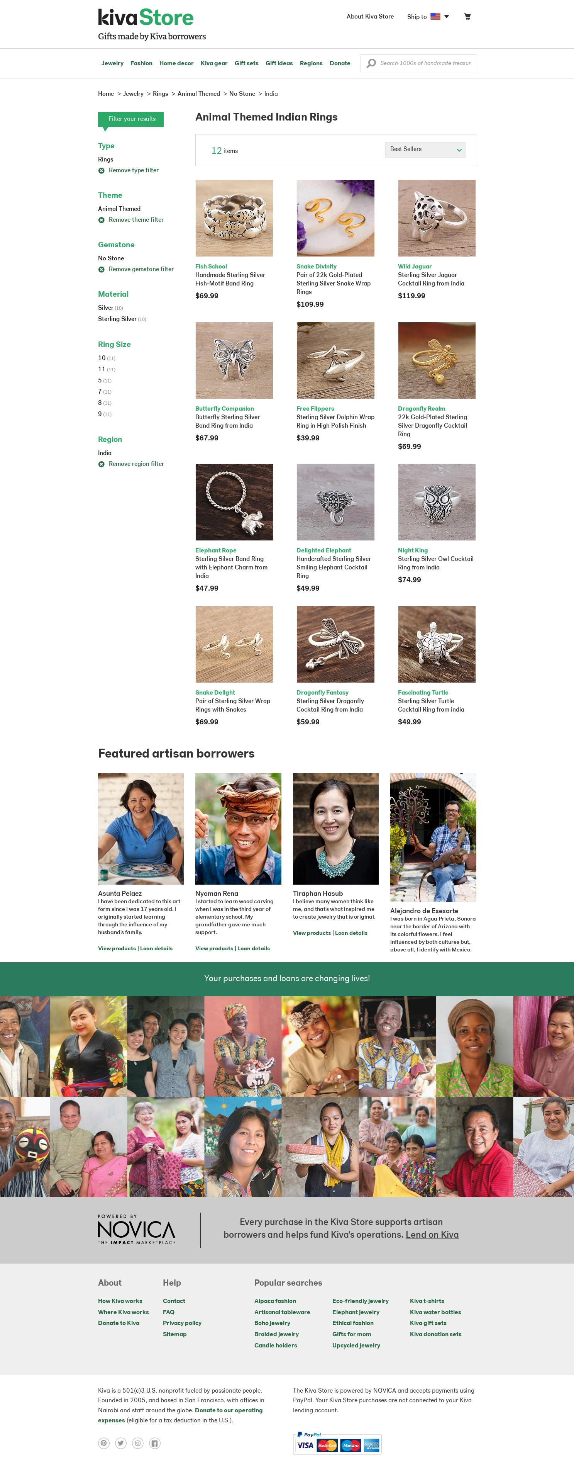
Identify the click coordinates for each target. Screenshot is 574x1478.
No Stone (111, 259)
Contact (174, 1301)
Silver (110, 308)
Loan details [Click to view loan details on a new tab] (156, 949)
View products (117, 949)
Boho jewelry (272, 1323)
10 (106, 358)
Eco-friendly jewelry (360, 1301)
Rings (105, 160)
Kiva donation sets (436, 1335)
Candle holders (275, 1346)
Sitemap (175, 1335)
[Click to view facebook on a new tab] (156, 1443)
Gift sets (247, 64)
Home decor (176, 64)
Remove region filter (131, 464)
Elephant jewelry (355, 1313)
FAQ (168, 1313)
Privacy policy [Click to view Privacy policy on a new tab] (182, 1323)
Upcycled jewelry (356, 1346)
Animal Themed (119, 209)
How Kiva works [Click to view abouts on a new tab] (120, 1301)
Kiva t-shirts (427, 1301)
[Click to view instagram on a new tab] (140, 1443)
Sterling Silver (122, 319)
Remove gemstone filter (136, 270)
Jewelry (113, 64)
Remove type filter (128, 171)
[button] (371, 65)
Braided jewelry (276, 1335)
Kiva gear (214, 64)
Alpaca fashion (275, 1301)
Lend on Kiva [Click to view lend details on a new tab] (432, 1235)
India (105, 453)
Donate (340, 64)
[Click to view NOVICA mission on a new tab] (136, 1230)
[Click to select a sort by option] (425, 150)
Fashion (141, 64)
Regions (311, 64)
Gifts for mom (351, 1335)
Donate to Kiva (118, 1323)
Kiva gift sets (428, 1323)
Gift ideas (279, 64)
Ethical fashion (353, 1323)
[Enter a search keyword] (418, 63)
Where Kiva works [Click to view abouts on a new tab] (123, 1313)
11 (106, 370)
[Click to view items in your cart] (467, 18)
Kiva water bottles (435, 1313)
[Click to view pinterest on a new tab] (106, 1443)
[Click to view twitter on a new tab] (123, 1443)
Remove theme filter (131, 220)
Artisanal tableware (282, 1313)
